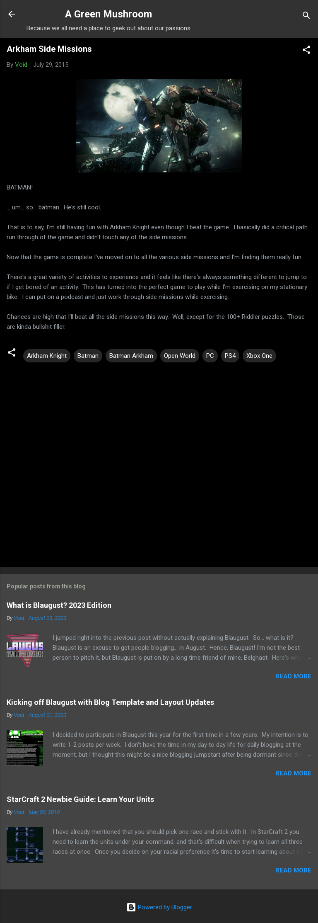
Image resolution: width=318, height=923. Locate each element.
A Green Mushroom (108, 14)
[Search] (306, 16)
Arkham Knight (47, 355)
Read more (293, 676)
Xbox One (259, 355)
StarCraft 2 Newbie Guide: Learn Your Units (80, 799)
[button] (306, 51)
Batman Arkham (131, 355)
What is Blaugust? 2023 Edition (59, 605)
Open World (179, 355)
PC (210, 355)
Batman (88, 355)
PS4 (230, 355)
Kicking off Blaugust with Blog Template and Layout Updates (110, 702)
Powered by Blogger (159, 907)
